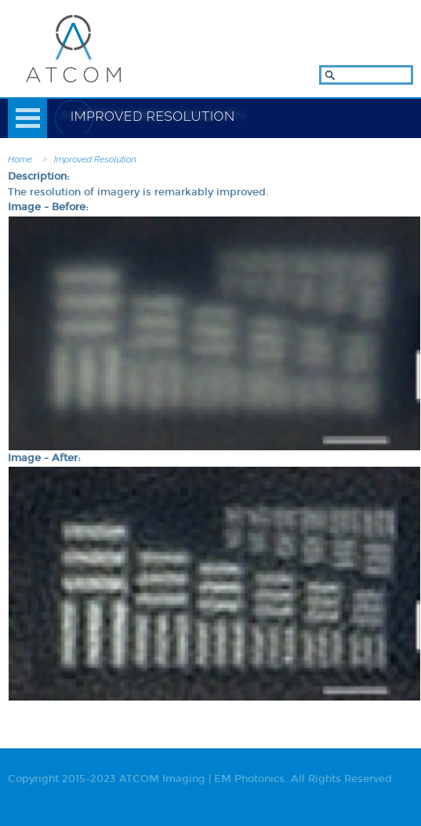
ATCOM (73, 48)
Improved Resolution (95, 159)
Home (20, 159)
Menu (27, 118)
